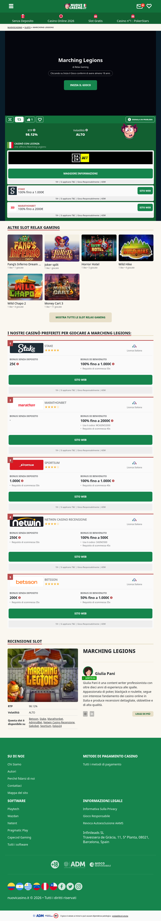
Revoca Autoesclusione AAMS (103, 823)
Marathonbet (55, 719)
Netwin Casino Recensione (59, 722)
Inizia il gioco (80, 85)
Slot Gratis (95, 21)
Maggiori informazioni (80, 173)
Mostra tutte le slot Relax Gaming (80, 317)
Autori (12, 771)
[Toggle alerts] (140, 6)
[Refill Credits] (19, 119)
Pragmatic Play (18, 830)
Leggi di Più (142, 713)
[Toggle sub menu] (11, 6)
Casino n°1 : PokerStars (133, 21)
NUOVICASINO (15, 27)
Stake (43, 719)
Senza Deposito (22, 21)
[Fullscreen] (10, 119)
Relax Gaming (81, 67)
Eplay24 (57, 726)
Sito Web (145, 190)
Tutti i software (18, 844)
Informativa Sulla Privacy (100, 809)
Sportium (45, 726)
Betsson (33, 719)
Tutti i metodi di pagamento (102, 764)
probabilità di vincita (120, 916)
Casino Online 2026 (61, 21)
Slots (28, 27)
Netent (12, 823)
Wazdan (13, 816)
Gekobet (34, 726)
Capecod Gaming (19, 837)
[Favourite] (39, 119)
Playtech (13, 809)
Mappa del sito (18, 793)
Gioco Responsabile (96, 816)
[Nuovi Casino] (76, 6)
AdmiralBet (35, 722)
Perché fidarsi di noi (21, 778)
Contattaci (15, 786)
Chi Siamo (14, 764)
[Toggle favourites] (149, 6)
